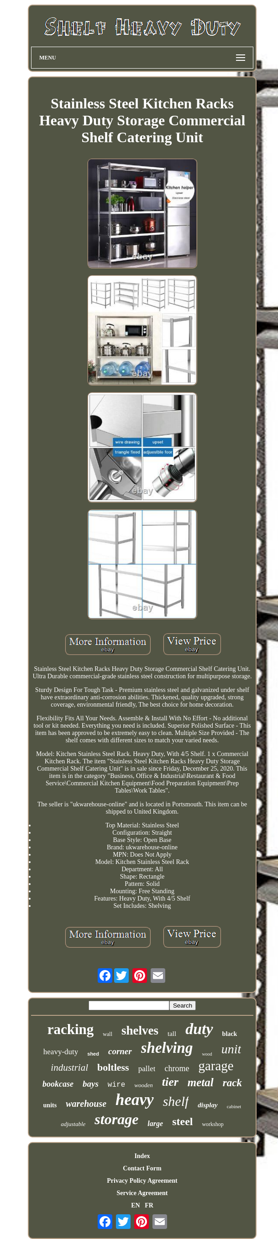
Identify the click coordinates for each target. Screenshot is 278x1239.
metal (201, 1082)
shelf (176, 1101)
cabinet (234, 1106)
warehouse (86, 1104)
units (50, 1105)
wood (207, 1054)
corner (120, 1051)
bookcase (57, 1084)
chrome (176, 1068)
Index (142, 1156)
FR (149, 1205)
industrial (69, 1067)
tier (170, 1082)
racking (70, 1029)
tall (172, 1033)
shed (93, 1054)
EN (135, 1205)
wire (116, 1085)
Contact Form (142, 1168)
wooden (143, 1085)
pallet (147, 1068)
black (229, 1033)
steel (182, 1121)
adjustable (73, 1124)
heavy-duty (60, 1051)
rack (232, 1083)
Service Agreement (142, 1193)
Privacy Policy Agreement (142, 1180)
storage (116, 1119)
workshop (212, 1124)
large (155, 1123)
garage (215, 1065)
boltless (113, 1067)
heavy (134, 1100)
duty (199, 1028)
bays (91, 1084)
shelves (139, 1030)
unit (231, 1049)
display (207, 1105)
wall (107, 1034)
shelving (167, 1048)
